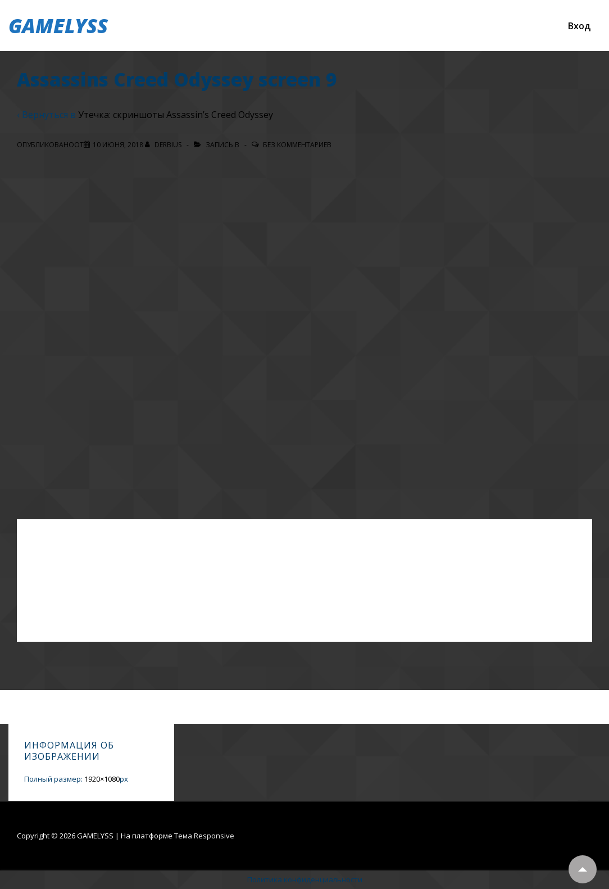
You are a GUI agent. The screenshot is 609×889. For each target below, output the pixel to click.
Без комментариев (297, 144)
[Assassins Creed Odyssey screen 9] (118, 144)
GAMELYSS (58, 25)
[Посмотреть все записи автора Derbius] (164, 144)
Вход (579, 26)
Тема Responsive (204, 836)
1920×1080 (102, 779)
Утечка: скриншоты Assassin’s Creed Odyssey (175, 114)
